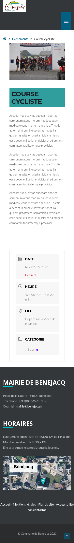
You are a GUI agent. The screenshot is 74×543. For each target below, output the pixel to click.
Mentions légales (24, 504)
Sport (31, 349)
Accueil (5, 504)
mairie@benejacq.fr (29, 406)
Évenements (20, 39)
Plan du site (46, 504)
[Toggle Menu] (66, 21)
